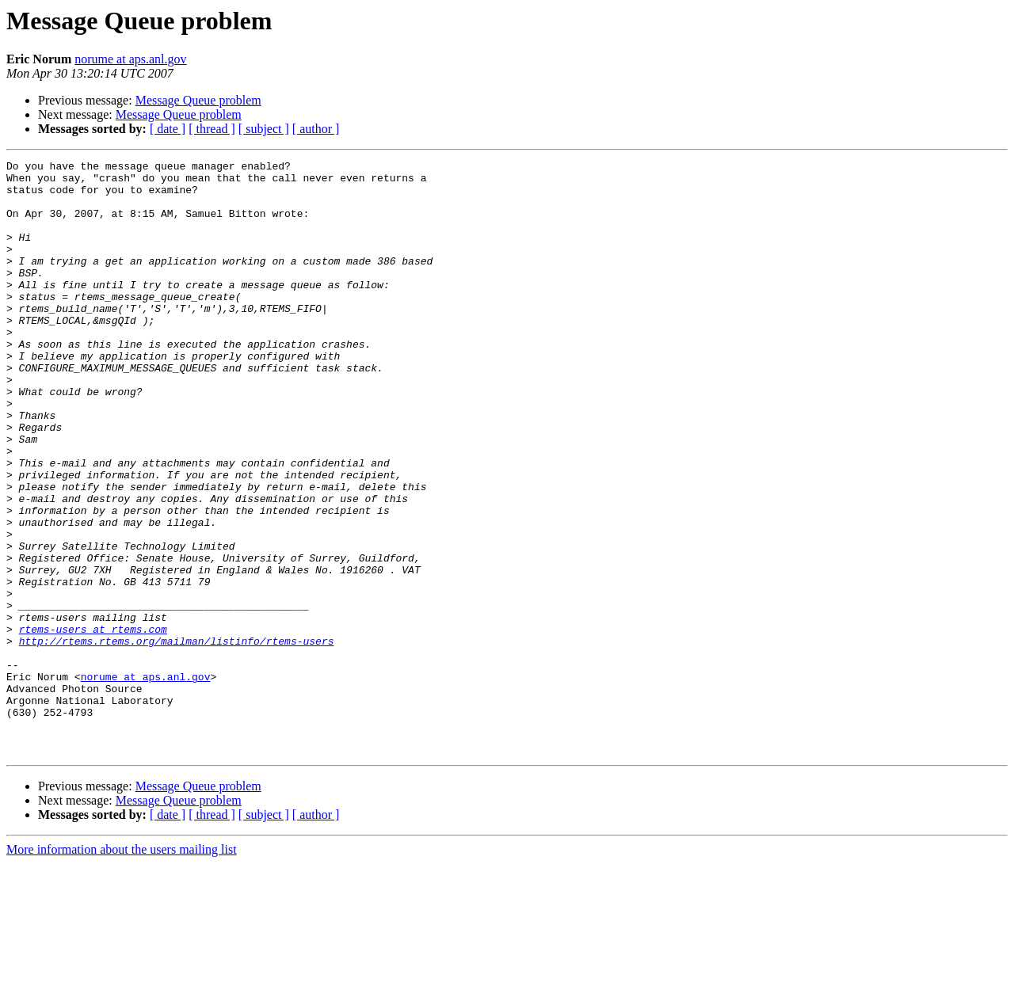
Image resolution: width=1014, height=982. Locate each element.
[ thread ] (212, 128)
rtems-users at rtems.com (93, 724)
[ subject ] (263, 128)
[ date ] (167, 128)
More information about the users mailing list (121, 968)
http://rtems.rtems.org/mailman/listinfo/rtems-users (176, 738)
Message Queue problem (198, 100)
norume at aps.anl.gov (130, 59)
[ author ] (316, 128)
